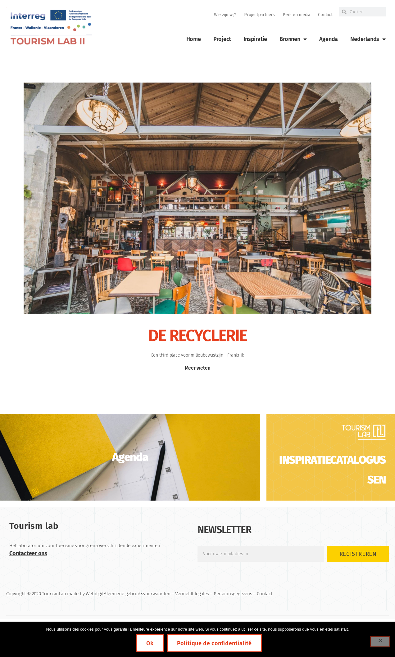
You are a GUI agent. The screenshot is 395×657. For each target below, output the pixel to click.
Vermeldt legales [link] (192, 593)
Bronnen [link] (292, 39)
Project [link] (222, 39)
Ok (149, 643)
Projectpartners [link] (259, 14)
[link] (50, 27)
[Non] (380, 641)
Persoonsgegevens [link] (233, 593)
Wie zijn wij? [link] (225, 14)
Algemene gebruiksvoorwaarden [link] (137, 593)
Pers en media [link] (296, 14)
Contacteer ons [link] (28, 553)
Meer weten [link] (198, 368)
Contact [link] (325, 14)
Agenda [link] (328, 39)
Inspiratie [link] (255, 39)
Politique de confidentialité (214, 643)
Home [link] (193, 39)
